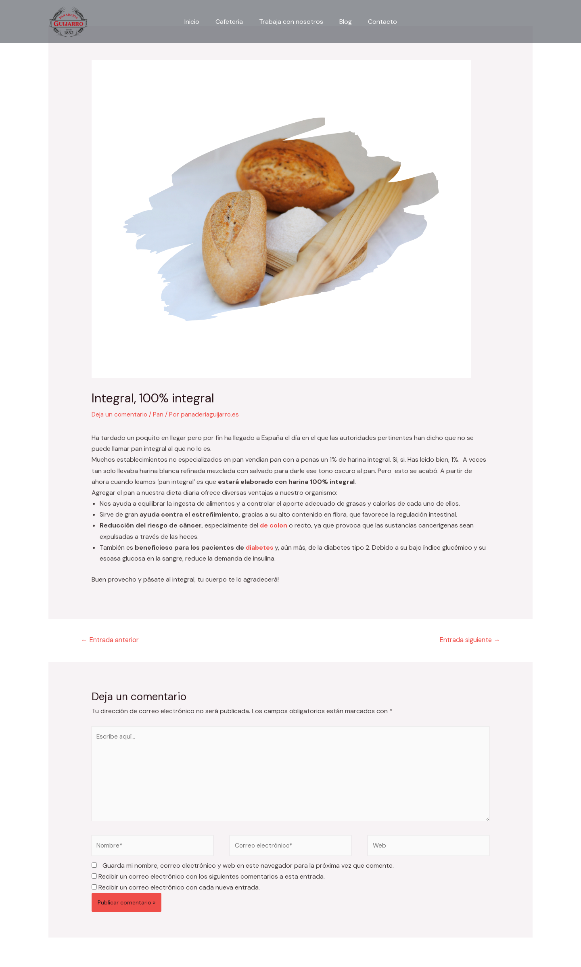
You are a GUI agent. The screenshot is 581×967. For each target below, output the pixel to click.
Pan (160, 414)
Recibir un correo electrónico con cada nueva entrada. (179, 891)
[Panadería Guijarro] (68, 21)
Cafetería (232, 21)
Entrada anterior (111, 640)
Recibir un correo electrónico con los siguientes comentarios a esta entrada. (211, 880)
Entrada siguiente (468, 640)
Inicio (198, 21)
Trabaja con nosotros (291, 21)
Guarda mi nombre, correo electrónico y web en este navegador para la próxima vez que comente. (248, 869)
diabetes (260, 547)
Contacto (376, 21)
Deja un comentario (120, 414)
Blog (342, 21)
